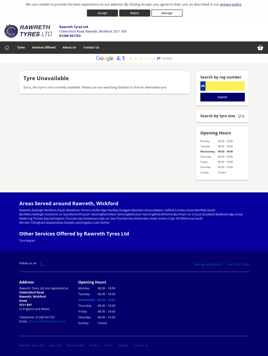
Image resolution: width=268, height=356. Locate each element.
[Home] (7, 47)
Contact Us (91, 46)
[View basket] (260, 47)
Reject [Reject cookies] (134, 12)
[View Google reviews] (134, 57)
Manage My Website (209, 263)
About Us (69, 46)
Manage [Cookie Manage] (167, 12)
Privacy (94, 344)
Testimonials (75, 344)
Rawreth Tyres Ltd (31, 344)
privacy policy (230, 4)
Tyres (21, 46)
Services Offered (43, 46)
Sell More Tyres (238, 263)
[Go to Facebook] (43, 262)
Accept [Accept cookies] (102, 12)
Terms (108, 344)
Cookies (123, 344)
